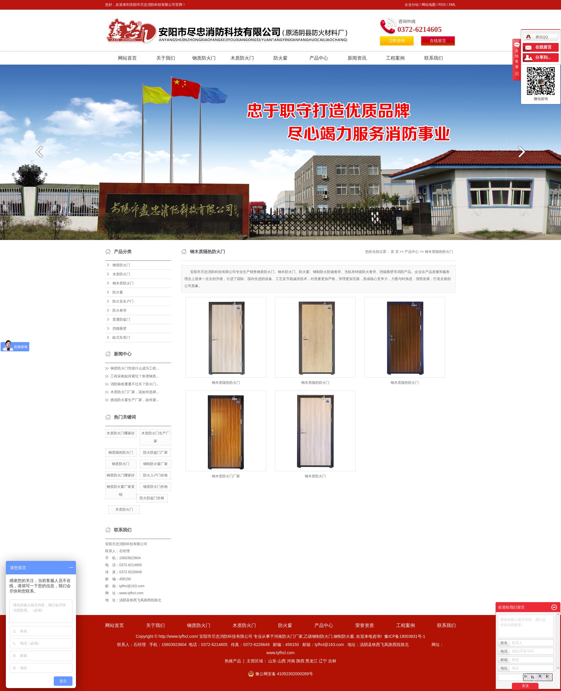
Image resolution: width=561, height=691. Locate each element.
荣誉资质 (364, 625)
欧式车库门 (121, 338)
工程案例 (395, 58)
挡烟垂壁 (119, 329)
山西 (282, 661)
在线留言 (438, 41)
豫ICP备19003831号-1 (404, 636)
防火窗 (280, 58)
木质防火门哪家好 (121, 433)
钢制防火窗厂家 (155, 464)
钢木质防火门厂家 (226, 476)
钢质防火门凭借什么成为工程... (134, 368)
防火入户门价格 (155, 475)
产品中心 (318, 58)
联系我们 (433, 58)
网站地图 (429, 5)
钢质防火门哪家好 (121, 475)
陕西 (300, 661)
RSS (442, 5)
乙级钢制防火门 (318, 636)
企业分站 (412, 5)
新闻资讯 (357, 58)
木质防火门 (242, 58)
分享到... (543, 57)
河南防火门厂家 (288, 636)
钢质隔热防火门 (120, 452)
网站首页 (127, 58)
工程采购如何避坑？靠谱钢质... (134, 376)
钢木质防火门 (123, 283)
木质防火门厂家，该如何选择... (134, 392)
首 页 (395, 252)
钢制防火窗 (344, 636)
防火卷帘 (119, 310)
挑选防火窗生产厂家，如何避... (134, 400)
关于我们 (165, 58)
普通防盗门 (121, 319)
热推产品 (233, 661)
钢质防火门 (204, 58)
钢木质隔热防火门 (439, 252)
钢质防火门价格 (155, 487)
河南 (291, 661)
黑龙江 (311, 661)
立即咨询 (397, 41)
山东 (272, 661)
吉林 (332, 661)
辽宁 (323, 661)
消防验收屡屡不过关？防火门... (134, 384)
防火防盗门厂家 (155, 452)
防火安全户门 (123, 301)
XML (452, 5)
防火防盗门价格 (152, 498)
